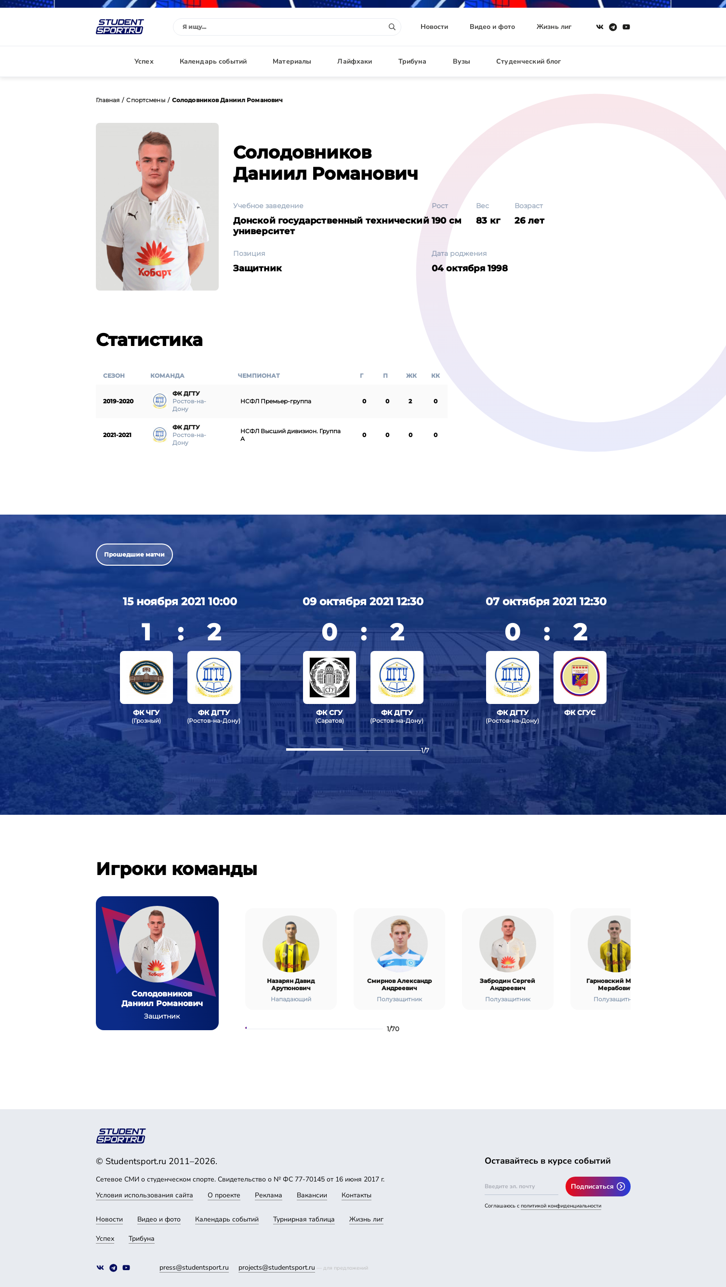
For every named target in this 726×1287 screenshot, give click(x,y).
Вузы (462, 61)
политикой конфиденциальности (561, 1205)
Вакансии (312, 1195)
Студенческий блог (528, 61)
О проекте (224, 1195)
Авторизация (609, 61)
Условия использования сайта (144, 1195)
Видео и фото (492, 26)
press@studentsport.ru (194, 1267)
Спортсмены (145, 100)
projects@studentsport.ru (276, 1267)
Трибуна (412, 61)
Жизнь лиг (554, 26)
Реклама (268, 1195)
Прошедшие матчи (134, 554)
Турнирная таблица (304, 1219)
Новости (434, 26)
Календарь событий (213, 61)
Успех (144, 61)
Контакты (356, 1195)
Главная (108, 100)
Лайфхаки (354, 61)
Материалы (292, 61)
